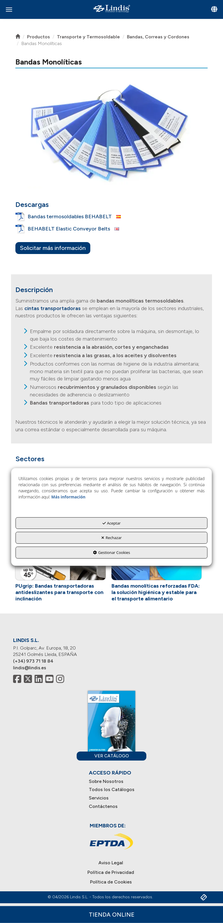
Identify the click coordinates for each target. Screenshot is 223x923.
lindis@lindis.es (29, 667)
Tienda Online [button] (111, 914)
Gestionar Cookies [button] (111, 552)
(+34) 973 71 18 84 (33, 661)
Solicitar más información (53, 247)
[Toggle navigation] (214, 9)
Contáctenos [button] (103, 806)
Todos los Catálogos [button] (111, 789)
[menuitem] (111, 781)
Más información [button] (68, 497)
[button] (111, 8)
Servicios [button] (99, 798)
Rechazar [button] (111, 537)
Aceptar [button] (111, 523)
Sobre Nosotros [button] (106, 781)
